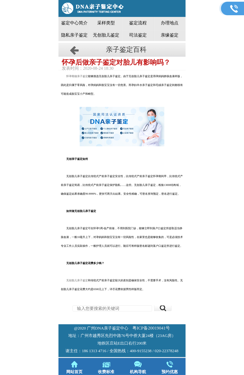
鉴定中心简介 (74, 22)
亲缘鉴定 (169, 35)
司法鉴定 (138, 35)
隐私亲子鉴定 (74, 35)
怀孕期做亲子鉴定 (77, 76)
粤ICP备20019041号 (151, 328)
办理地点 (169, 22)
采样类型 (106, 22)
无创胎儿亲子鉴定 (77, 280)
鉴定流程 (138, 22)
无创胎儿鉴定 (106, 35)
